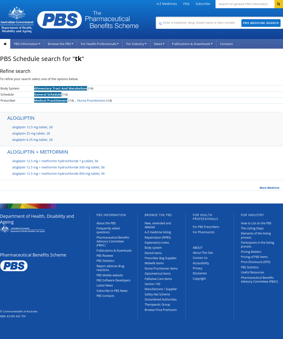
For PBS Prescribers (206, 227)
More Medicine (269, 187)
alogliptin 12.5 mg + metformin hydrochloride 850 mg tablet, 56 (58, 173)
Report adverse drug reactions (110, 268)
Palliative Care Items (158, 279)
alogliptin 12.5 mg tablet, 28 (32, 127)
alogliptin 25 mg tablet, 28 (31, 133)
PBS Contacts (105, 296)
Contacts (226, 44)
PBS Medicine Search (261, 23)
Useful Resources (252, 272)
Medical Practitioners (50, 100)
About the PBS (106, 223)
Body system (153, 248)
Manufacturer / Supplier (161, 289)
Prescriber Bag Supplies (161, 258)
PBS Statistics (105, 261)
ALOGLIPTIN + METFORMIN (37, 152)
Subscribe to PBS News (112, 291)
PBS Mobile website (110, 275)
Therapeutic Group (157, 304)
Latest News (105, 285)
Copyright (199, 279)
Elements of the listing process (256, 235)
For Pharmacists (204, 232)
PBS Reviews (105, 256)
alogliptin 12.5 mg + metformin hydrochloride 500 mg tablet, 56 (58, 167)
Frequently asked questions (108, 230)
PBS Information (27, 44)
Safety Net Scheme (157, 294)
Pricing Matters (251, 252)
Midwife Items (154, 263)
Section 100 (152, 284)
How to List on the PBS (256, 223)
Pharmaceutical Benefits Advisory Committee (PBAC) (113, 241)
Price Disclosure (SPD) (255, 262)
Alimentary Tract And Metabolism (60, 88)
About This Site (203, 253)
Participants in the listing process (257, 245)
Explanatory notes (157, 243)
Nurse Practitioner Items (161, 268)
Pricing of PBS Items (254, 257)
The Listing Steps (252, 228)
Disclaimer (200, 273)
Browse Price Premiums (161, 310)
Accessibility (201, 263)
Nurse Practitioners (91, 100)
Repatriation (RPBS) (158, 237)
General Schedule (47, 94)
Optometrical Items (158, 273)
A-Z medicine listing (158, 232)
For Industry (136, 44)
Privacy (197, 268)
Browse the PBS (60, 44)
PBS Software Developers (114, 280)
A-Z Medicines (166, 3)
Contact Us (200, 258)
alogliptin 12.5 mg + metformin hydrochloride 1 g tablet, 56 (55, 161)
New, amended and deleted (158, 225)
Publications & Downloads (192, 44)
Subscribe (203, 3)
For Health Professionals (100, 44)
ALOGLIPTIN (21, 118)
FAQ (186, 3)
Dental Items (153, 253)
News (159, 44)
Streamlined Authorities (161, 299)
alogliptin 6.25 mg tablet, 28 (32, 139)
